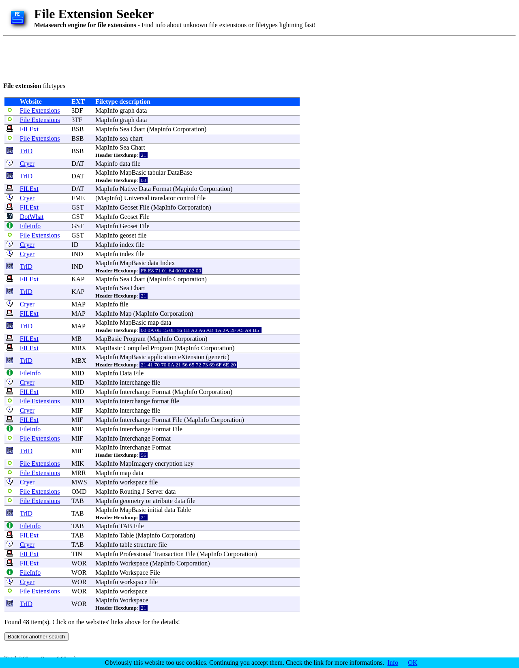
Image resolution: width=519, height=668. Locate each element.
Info (393, 662)
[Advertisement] (150, 57)
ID (74, 244)
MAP (78, 304)
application (162, 356)
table (126, 544)
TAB (77, 500)
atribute (163, 500)
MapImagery (136, 463)
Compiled (136, 348)
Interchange (135, 391)
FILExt (29, 129)
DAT (77, 163)
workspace (133, 482)
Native (128, 188)
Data (145, 188)
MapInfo (106, 110)
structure (145, 544)
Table (184, 509)
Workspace (134, 563)
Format (161, 188)
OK (412, 662)
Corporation (188, 129)
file (136, 163)
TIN (76, 553)
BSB (77, 129)
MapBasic (133, 172)
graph (127, 110)
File (144, 207)
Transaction (168, 553)
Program (134, 338)
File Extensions (40, 110)
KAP (77, 279)
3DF (77, 110)
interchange (135, 382)
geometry (132, 500)
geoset (128, 235)
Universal (136, 198)
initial (155, 509)
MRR (78, 472)
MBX (78, 348)
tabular (156, 172)
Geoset (128, 207)
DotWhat (32, 216)
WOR (78, 563)
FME (78, 198)
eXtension (191, 356)
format (160, 401)
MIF (77, 410)
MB (76, 338)
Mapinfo (160, 129)
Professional (136, 553)
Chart (138, 129)
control (186, 198)
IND (77, 253)
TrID (26, 151)
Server (154, 491)
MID (77, 373)
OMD (78, 491)
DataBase (179, 172)
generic (217, 356)
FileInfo (30, 226)
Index (167, 262)
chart (136, 138)
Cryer (27, 163)
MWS (79, 482)
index (127, 244)
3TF (76, 119)
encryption (168, 463)
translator (163, 198)
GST (77, 207)
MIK (77, 463)
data (141, 110)
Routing (130, 491)
